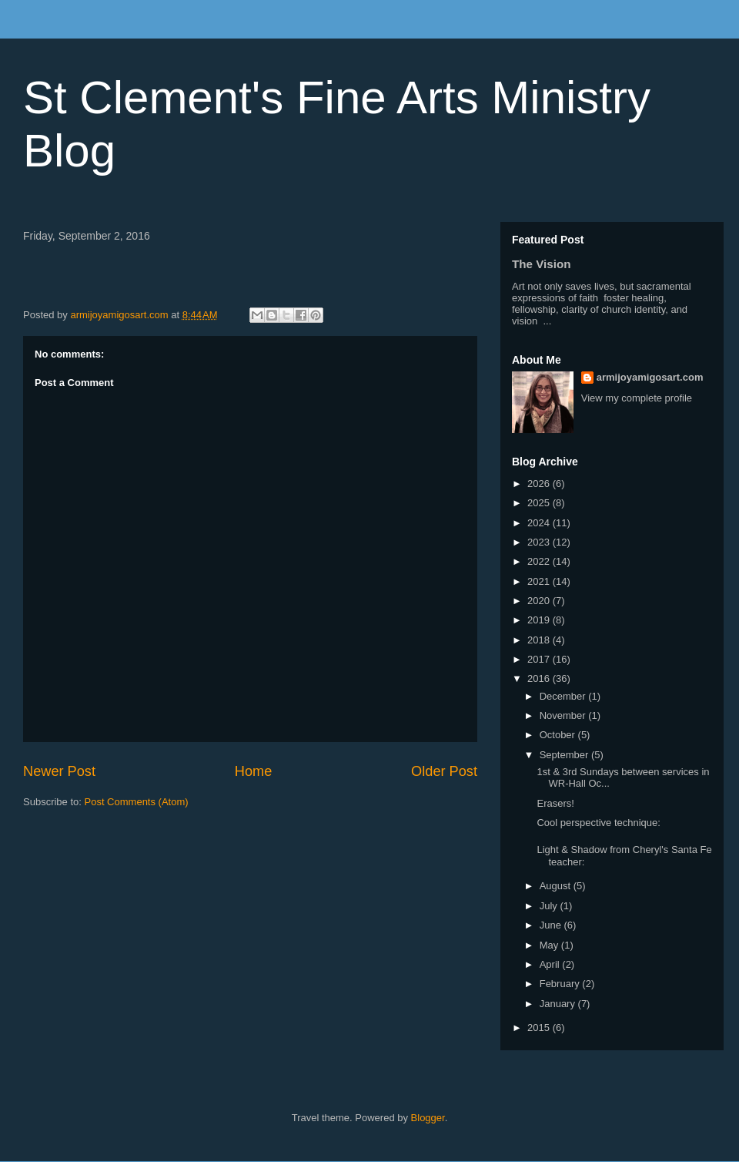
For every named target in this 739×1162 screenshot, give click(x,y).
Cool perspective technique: (598, 822)
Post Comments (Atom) (137, 802)
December (564, 696)
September (565, 755)
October (559, 735)
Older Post (444, 771)
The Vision (541, 263)
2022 (540, 561)
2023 (540, 542)
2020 (540, 600)
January (559, 1003)
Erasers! (555, 803)
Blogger (428, 1117)
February (561, 983)
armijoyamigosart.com (650, 377)
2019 (540, 620)
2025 (540, 503)
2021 (540, 581)
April (551, 964)
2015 (540, 1027)
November (564, 715)
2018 (540, 640)
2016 (540, 678)
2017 (540, 659)
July (550, 906)
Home (254, 771)
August (556, 886)
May (550, 945)
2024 (540, 523)
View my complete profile (636, 398)
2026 (540, 483)
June (552, 925)
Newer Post (59, 771)
